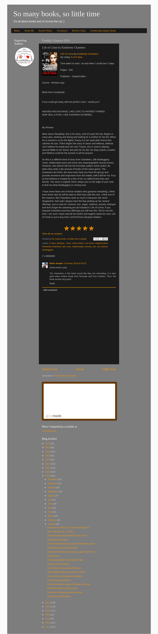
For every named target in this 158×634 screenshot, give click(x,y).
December (53, 479)
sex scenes (102, 246)
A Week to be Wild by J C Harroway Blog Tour (68, 527)
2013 (47, 619)
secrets (88, 246)
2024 (47, 451)
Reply (52, 283)
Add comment (50, 290)
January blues (53, 556)
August (51, 496)
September (53, 491)
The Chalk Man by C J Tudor (60, 531)
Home (17, 30)
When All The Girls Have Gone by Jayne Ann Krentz (71, 552)
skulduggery (47, 250)
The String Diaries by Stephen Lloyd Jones (67, 535)
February (52, 520)
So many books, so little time (56, 14)
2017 (47, 602)
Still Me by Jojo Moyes (57, 540)
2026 (47, 443)
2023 (47, 455)
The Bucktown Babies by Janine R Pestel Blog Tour (71, 544)
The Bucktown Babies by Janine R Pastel (66, 572)
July (50, 500)
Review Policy (45, 30)
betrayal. (61, 243)
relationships (78, 246)
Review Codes (78, 30)
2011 (47, 627)
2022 (47, 459)
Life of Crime (66, 54)
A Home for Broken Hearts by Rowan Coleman (68, 584)
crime (68, 243)
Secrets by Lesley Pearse (59, 580)
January (52, 524)
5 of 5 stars (76, 57)
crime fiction (77, 243)
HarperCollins (101, 243)
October (52, 487)
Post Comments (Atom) (65, 376)
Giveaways (62, 30)
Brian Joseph (56, 263)
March (51, 516)
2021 (47, 464)
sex (94, 246)
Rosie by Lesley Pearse (58, 564)
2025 (47, 447)
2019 (47, 472)
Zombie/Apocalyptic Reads (103, 30)
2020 (47, 468)
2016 (47, 606)
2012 (47, 623)
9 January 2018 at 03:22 (75, 263)
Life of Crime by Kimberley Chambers (64, 576)
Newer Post (49, 369)
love (69, 246)
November (53, 483)
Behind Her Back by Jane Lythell (62, 588)
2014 (47, 615)
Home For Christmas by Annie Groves (64, 592)
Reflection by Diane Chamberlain (62, 548)
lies (64, 246)
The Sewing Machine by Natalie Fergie (65, 560)
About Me (29, 30)
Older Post (109, 369)
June (50, 504)
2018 (47, 476)
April (50, 512)
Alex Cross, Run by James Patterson (64, 568)
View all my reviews (52, 233)
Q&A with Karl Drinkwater (59, 596)
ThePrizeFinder (49, 431)
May (50, 508)
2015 (47, 611)
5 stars (52, 243)
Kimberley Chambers (87, 54)
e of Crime (89, 243)
